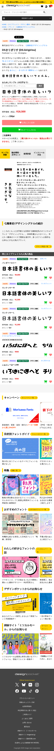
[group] (20, 415)
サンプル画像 (5, 154)
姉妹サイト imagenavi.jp (27, 735)
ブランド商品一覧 (42, 246)
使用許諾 (27, 154)
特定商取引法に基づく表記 (27, 710)
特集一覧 (14, 470)
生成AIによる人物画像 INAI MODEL (27, 743)
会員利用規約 (27, 706)
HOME (4, 24)
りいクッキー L (8, 313)
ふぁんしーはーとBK (10, 365)
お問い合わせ (27, 722)
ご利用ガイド (27, 714)
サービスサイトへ (45, 627)
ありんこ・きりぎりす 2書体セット (24, 70)
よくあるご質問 (27, 718)
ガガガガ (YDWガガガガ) (12, 340)
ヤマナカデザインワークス (11, 336)
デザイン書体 (25, 24)
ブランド (11, 27)
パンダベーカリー (9, 263)
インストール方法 (39, 154)
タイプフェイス (13, 24)
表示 (40, 86)
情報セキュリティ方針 (27, 702)
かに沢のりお (45, 360)
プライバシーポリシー (27, 698)
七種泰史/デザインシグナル (25, 27)
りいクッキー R (8, 288)
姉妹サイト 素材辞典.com (27, 739)
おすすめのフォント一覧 (37, 509)
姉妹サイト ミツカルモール (27, 731)
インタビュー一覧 (42, 550)
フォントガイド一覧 (39, 434)
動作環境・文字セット (16, 154)
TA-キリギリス (8, 61)
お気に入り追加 (27, 123)
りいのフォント (46, 283)
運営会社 (27, 727)
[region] (27, 92)
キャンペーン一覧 (28, 398)
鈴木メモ (43, 259)
